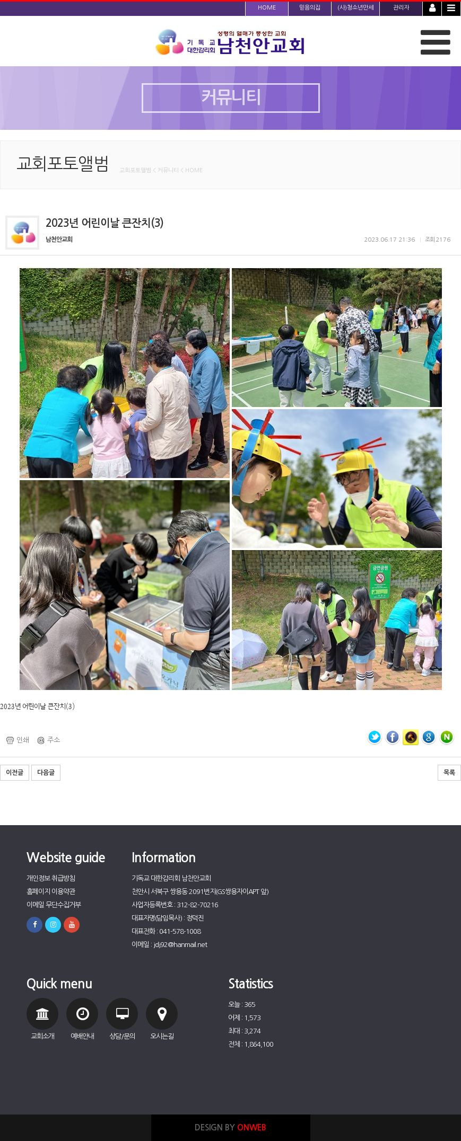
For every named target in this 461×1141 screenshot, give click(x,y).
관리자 (401, 8)
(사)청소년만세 (355, 8)
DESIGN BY (230, 1127)
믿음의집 (309, 8)
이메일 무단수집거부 (54, 904)
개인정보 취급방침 (51, 878)
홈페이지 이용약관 (51, 891)
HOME (267, 8)
